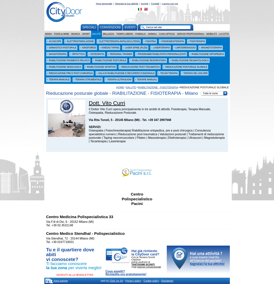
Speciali (89, 27)
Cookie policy (151, 280)
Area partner (56, 280)
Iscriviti (144, 3)
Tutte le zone (215, 93)
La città (224, 34)
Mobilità (211, 34)
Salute (96, 34)
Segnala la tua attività (126, 3)
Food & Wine (61, 34)
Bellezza (108, 34)
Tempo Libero (125, 34)
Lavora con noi (170, 3)
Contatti (155, 3)
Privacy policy (133, 280)
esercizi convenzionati (149, 266)
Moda (48, 34)
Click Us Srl (116, 280)
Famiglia (140, 34)
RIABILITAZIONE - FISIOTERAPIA (158, 87)
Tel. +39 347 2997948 (156, 120)
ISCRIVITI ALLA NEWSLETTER (74, 275)
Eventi (130, 27)
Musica (75, 34)
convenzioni (110, 27)
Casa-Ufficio (167, 34)
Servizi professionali (190, 34)
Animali (152, 34)
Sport (86, 34)
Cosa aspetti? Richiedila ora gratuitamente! (126, 273)
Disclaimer (167, 280)
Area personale (104, 3)
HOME (120, 87)
